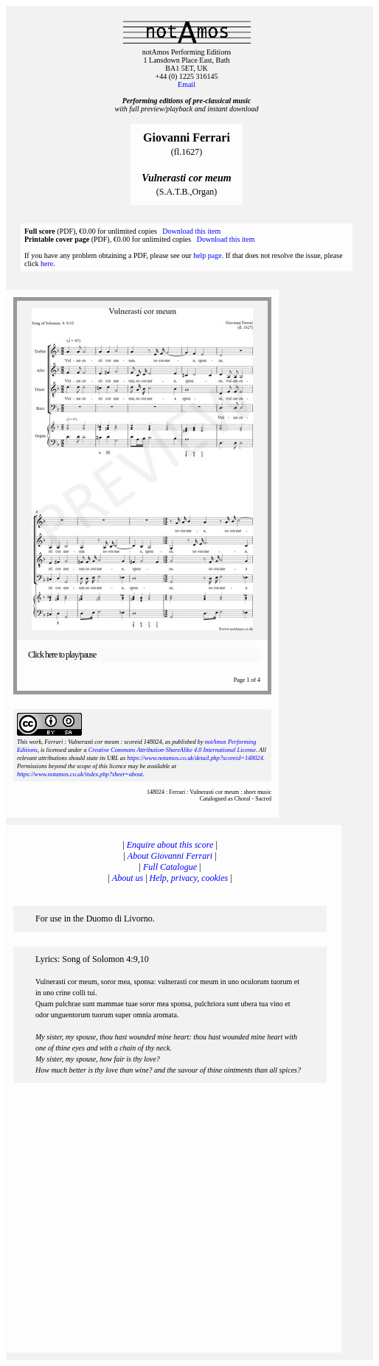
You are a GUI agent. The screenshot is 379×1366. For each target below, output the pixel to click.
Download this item (191, 231)
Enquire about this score (170, 845)
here (47, 263)
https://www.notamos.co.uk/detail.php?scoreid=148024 (195, 758)
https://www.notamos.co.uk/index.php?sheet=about (80, 774)
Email (186, 84)
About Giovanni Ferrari (170, 856)
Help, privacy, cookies (189, 878)
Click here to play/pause (62, 654)
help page (207, 255)
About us (127, 878)
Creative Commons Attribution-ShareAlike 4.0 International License (172, 750)
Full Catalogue (170, 867)
